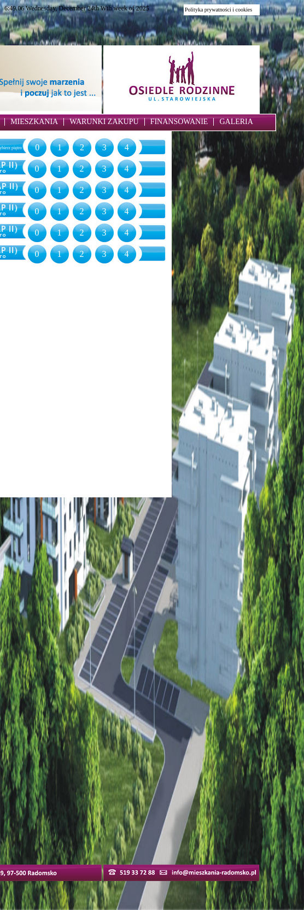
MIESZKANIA (34, 122)
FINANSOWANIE (179, 122)
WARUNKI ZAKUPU (103, 122)
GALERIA (236, 122)
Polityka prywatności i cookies (218, 10)
